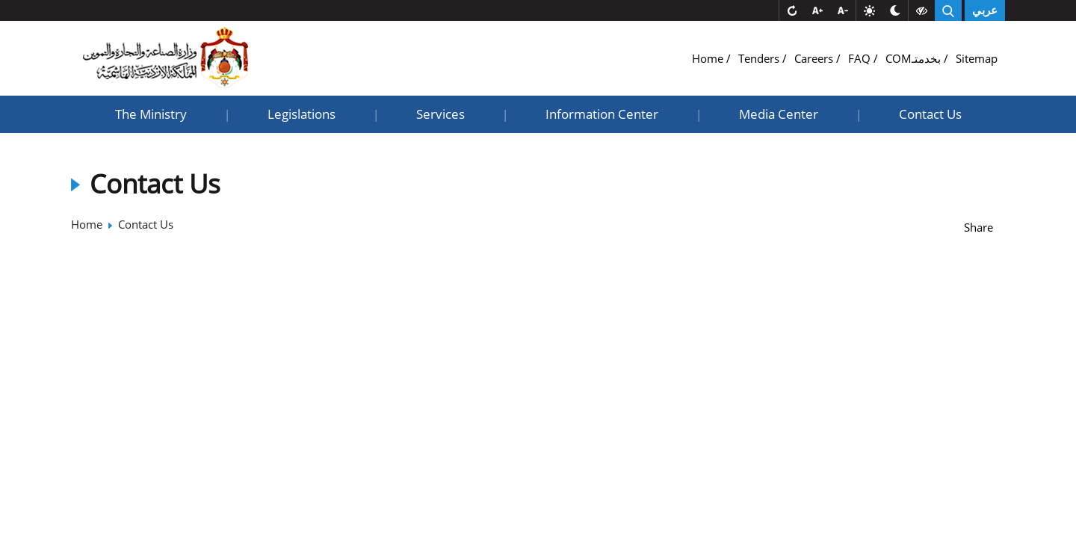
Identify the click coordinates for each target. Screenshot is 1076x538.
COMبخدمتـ (914, 58)
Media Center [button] (778, 114)
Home (709, 58)
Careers (815, 58)
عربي (985, 10)
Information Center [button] (601, 114)
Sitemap (977, 58)
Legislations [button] (302, 114)
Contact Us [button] (930, 114)
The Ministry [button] (151, 114)
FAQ (861, 58)
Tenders (760, 58)
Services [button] (440, 114)
